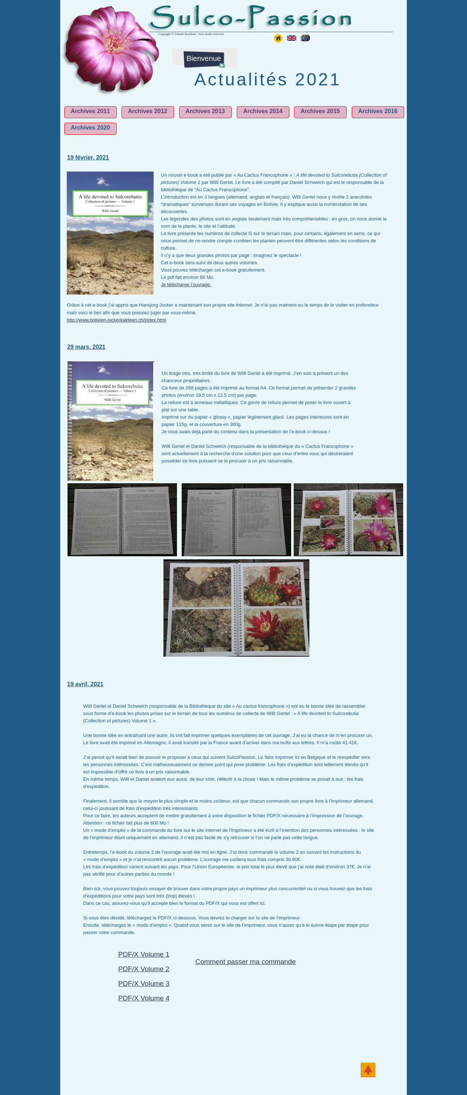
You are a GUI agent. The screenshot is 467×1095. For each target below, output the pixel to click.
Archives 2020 (90, 127)
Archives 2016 (378, 111)
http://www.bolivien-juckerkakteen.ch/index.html (116, 320)
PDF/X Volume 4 (143, 998)
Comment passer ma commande (245, 961)
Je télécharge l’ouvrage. (186, 284)
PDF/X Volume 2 (143, 969)
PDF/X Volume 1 (143, 954)
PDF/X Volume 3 (143, 983)
